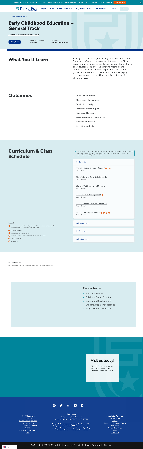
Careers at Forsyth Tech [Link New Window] (28, 421)
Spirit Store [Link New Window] (115, 433)
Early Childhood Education (17, 17)
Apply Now (15, 42)
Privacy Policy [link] (115, 418)
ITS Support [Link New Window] (115, 426)
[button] (124, 8)
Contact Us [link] (28, 418)
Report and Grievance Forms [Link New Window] (115, 423)
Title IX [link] (114, 421)
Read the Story (120, 2)
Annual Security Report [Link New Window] (28, 426)
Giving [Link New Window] (28, 433)
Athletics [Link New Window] (115, 430)
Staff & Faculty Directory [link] (28, 430)
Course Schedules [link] (115, 428)
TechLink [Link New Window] (28, 428)
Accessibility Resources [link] (115, 416)
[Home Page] (27, 8)
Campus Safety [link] (28, 423)
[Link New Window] (54, 405)
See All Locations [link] (28, 416)
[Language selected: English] (9, 447)
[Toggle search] (133, 8)
